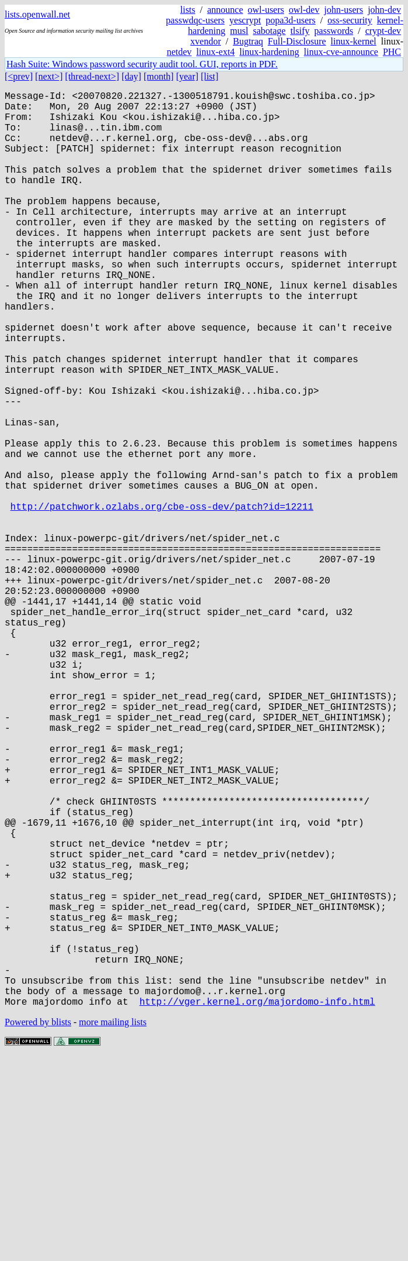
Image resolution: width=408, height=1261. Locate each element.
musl (239, 31)
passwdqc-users (195, 20)
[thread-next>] (92, 76)
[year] (187, 76)
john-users (343, 10)
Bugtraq (248, 41)
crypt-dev (383, 31)
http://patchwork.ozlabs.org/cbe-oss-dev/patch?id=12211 (162, 599)
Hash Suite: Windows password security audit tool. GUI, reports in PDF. (142, 64)
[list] (209, 76)
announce (225, 10)
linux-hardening (269, 52)
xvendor (206, 41)
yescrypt (245, 20)
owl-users (266, 10)
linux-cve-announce (341, 52)
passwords (334, 31)
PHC (392, 52)
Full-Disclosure (297, 41)
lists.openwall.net (37, 14)
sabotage (269, 31)
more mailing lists (113, 1226)
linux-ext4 (215, 52)
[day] (131, 76)
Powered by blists (38, 1226)
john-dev (384, 10)
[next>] (49, 76)
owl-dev (304, 10)
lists (187, 10)
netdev (179, 52)
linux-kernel (353, 41)
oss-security (349, 20)
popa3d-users (290, 20)
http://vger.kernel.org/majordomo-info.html (257, 1204)
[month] (159, 76)
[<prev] (19, 76)
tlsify (300, 31)
